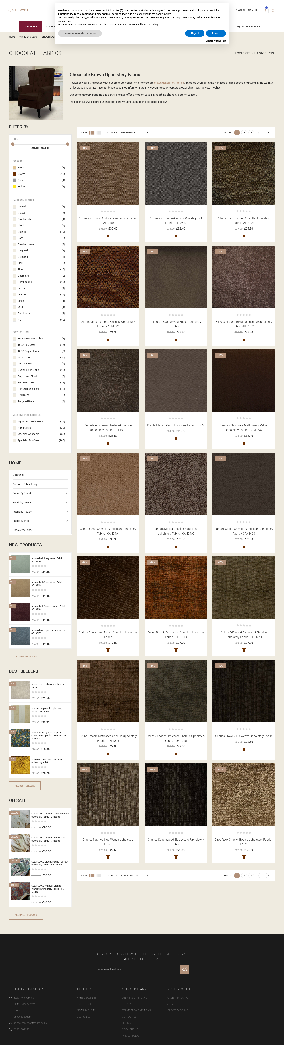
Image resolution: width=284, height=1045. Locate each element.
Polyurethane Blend (41, 389)
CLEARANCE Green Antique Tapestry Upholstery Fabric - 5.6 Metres (49, 863)
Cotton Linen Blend (41, 370)
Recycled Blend (41, 401)
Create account (177, 1010)
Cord (41, 238)
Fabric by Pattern (22, 511)
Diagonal (41, 250)
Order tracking (177, 997)
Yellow (41, 186)
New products (86, 1010)
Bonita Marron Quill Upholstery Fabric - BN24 (176, 425)
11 (261, 132)
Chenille (41, 232)
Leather (41, 294)
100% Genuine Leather (41, 339)
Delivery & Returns (134, 997)
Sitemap (127, 1023)
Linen (41, 301)
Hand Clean (41, 428)
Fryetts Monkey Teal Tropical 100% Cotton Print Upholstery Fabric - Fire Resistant (49, 735)
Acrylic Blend (41, 357)
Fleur (41, 263)
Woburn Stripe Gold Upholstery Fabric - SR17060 (46, 710)
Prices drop (84, 1004)
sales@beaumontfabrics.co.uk (30, 1023)
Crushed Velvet (41, 244)
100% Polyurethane (41, 351)
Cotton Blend (41, 364)
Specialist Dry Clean (41, 440)
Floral (41, 269)
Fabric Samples (86, 997)
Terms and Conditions (136, 1010)
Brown (41, 174)
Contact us (129, 1016)
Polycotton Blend (41, 376)
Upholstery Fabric (23, 530)
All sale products (26, 915)
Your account (180, 989)
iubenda (222, 41)
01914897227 (18, 10)
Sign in (171, 1004)
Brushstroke (41, 219)
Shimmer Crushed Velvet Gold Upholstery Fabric (46, 761)
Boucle (41, 213)
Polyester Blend (41, 382)
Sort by (112, 132)
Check (41, 225)
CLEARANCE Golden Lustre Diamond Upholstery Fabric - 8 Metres (50, 815)
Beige (41, 168)
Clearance (30, 26)
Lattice (41, 288)
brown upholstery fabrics (169, 82)
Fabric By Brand (22, 493)
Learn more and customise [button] (80, 33)
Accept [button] (216, 33)
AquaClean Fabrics (248, 26)
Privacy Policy (131, 1035)
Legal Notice (130, 1004)
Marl (41, 307)
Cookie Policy (130, 1029)
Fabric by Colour (22, 502)
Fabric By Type (21, 520)
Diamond (41, 257)
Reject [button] (195, 33)
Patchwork (41, 313)
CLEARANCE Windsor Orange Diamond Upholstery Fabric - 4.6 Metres (47, 888)
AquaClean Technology (41, 421)
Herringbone (41, 282)
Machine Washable (41, 434)
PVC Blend (41, 395)
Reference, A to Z (135, 132)
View (84, 132)
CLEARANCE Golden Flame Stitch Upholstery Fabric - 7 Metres (48, 839)
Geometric (41, 276)
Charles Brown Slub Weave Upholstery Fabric (243, 736)
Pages (227, 132)
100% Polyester (41, 345)
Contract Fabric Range (25, 484)
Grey (41, 180)
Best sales (83, 1016)
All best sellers (25, 785)
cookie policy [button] (163, 14)
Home (15, 462)
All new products (26, 656)
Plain (41, 320)
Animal (41, 207)
